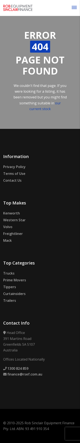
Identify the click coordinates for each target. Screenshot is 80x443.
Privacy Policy (14, 166)
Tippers (9, 287)
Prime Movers (14, 280)
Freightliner (13, 233)
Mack (7, 240)
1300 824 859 (17, 368)
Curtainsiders (14, 293)
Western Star (14, 220)
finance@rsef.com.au (24, 374)
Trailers (9, 300)
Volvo (7, 226)
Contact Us (12, 180)
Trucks (9, 273)
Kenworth (11, 213)
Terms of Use (14, 173)
